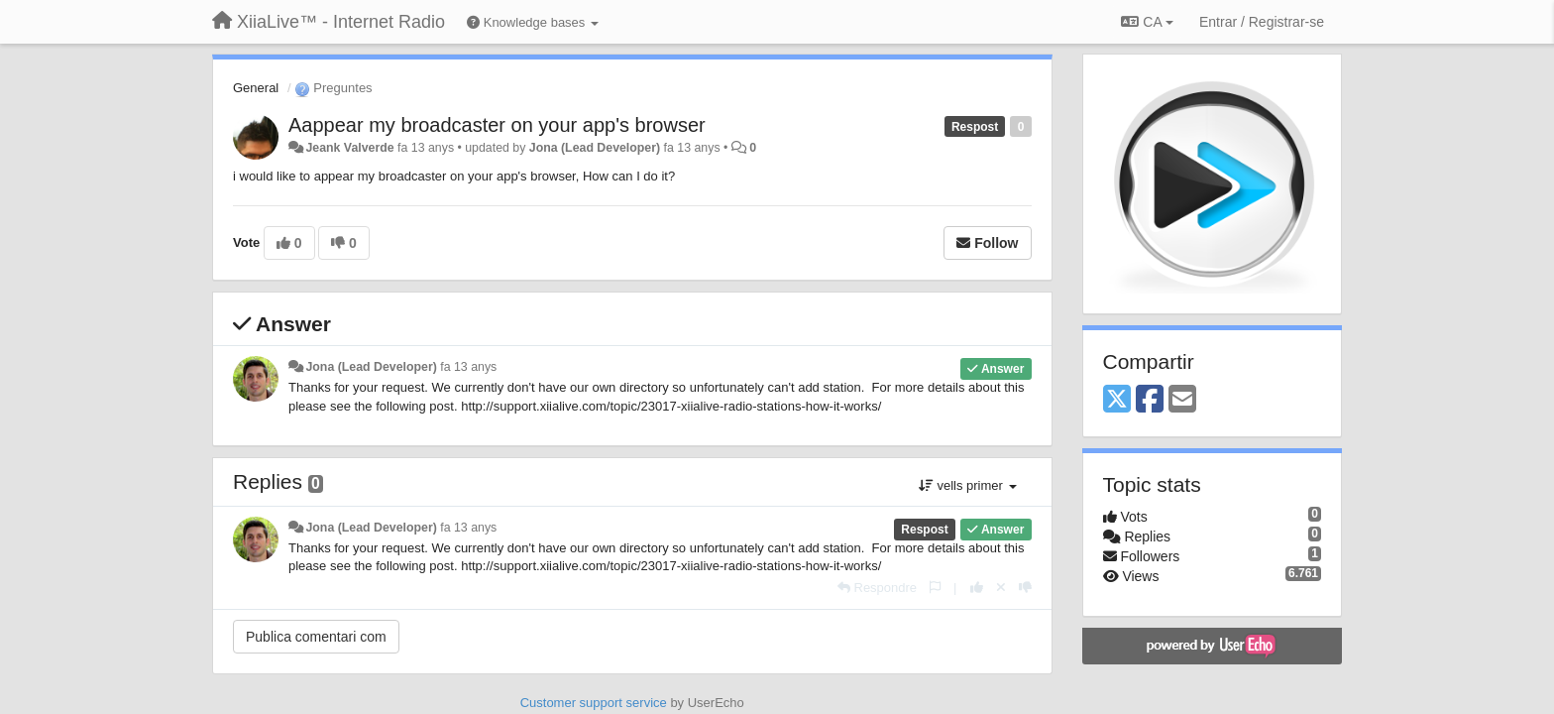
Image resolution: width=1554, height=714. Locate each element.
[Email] (1182, 400)
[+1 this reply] (976, 587)
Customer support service (593, 702)
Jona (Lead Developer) (594, 148)
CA (1146, 22)
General (255, 87)
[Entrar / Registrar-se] (1261, 22)
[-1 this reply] (1025, 587)
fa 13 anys (468, 367)
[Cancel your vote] (1001, 587)
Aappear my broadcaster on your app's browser (497, 125)
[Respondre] (877, 587)
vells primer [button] (968, 485)
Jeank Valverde (349, 148)
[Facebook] (1150, 400)
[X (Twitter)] (1117, 400)
